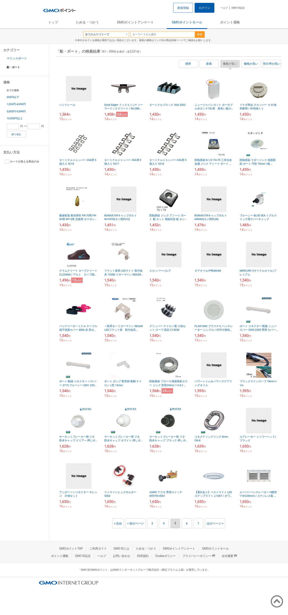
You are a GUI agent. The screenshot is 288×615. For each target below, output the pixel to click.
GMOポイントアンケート (135, 22)
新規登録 (183, 7)
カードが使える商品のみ (22, 161)
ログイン (204, 7)
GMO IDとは (121, 548)
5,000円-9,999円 (16, 111)
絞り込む (16, 134)
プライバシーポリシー (198, 556)
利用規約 (143, 556)
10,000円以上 (15, 118)
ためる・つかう (87, 22)
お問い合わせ (121, 556)
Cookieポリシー (165, 556)
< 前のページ (135, 523)
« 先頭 (118, 523)
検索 (199, 34)
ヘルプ (224, 7)
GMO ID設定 (238, 7)
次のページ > (215, 523)
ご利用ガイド (98, 548)
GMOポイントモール (187, 22)
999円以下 (13, 97)
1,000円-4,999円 (16, 104)
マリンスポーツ (17, 58)
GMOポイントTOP (71, 548)
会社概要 (229, 556)
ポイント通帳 (230, 22)
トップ (53, 22)
